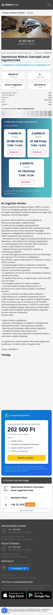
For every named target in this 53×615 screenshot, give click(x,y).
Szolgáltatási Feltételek (33, 609)
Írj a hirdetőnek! (26, 510)
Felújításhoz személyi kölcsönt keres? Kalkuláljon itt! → (26, 66)
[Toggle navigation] (49, 5)
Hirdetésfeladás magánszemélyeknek (16, 539)
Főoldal (30, 13)
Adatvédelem (45, 609)
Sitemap (44, 611)
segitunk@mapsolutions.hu (19, 564)
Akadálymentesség (35, 611)
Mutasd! (30, 504)
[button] (4, 610)
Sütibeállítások (5, 612)
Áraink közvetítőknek (10, 554)
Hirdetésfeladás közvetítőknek (13, 557)
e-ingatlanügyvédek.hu (20, 415)
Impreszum (21, 609)
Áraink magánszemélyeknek (13, 536)
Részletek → (14, 152)
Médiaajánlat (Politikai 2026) (19, 611)
